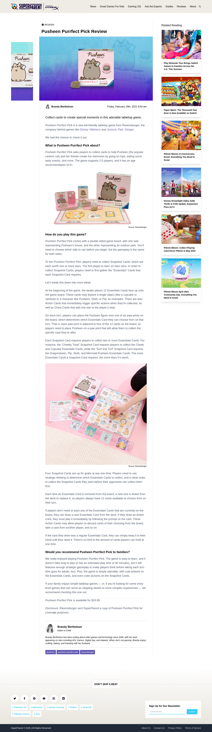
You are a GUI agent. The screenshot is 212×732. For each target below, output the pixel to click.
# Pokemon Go (19, 707)
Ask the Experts (153, 7)
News (93, 7)
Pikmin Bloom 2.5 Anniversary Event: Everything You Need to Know (179, 157)
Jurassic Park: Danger (120, 129)
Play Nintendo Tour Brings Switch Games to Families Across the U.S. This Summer (181, 66)
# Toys (37, 714)
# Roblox (72, 707)
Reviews (181, 7)
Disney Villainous (90, 129)
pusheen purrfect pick (68, 652)
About (193, 7)
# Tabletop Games (21, 714)
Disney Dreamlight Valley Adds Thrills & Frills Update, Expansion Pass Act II (181, 204)
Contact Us (159, 728)
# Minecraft (86, 707)
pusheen (51, 652)
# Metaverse (36, 707)
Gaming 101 (134, 7)
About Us (146, 728)
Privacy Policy (174, 728)
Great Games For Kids (112, 7)
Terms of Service (193, 728)
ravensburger (87, 652)
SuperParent (17, 728)
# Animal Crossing (55, 707)
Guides (169, 7)
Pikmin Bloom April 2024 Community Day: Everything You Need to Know (180, 294)
